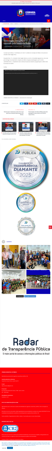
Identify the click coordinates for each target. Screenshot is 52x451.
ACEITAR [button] (10, 447)
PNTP (7, 439)
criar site (10, 434)
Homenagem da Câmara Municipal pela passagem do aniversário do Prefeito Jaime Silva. (38, 113)
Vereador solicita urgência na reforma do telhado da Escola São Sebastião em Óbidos (26, 134)
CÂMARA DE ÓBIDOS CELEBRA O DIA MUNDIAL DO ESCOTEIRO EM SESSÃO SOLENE (43, 134)
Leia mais (16, 445)
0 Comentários (27, 46)
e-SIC (7, 397)
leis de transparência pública (23, 436)
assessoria (33, 434)
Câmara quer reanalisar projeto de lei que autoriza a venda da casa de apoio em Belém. (14, 113)
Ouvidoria (4, 397)
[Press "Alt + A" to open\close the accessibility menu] (50, 227)
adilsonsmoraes (8, 46)
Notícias (6, 36)
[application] (26, 82)
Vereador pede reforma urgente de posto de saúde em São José (26, 3)
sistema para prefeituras (18, 434)
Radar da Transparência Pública (16, 439)
